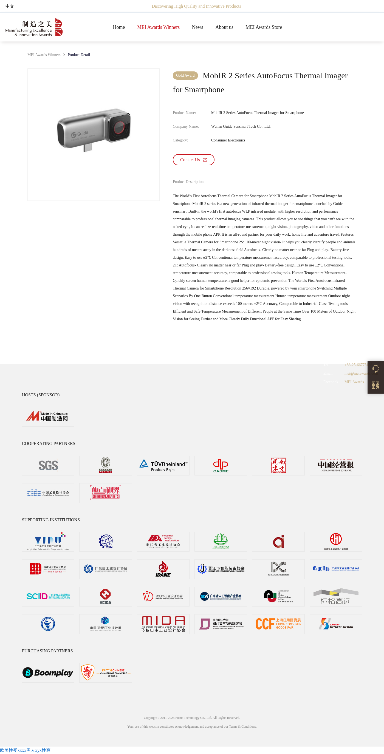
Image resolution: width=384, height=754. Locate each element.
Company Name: (186, 126)
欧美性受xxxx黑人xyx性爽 (25, 750)
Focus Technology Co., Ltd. (194, 718)
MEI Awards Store (263, 27)
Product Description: (189, 182)
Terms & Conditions (242, 726)
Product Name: (184, 113)
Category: (180, 140)
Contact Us (193, 159)
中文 (9, 6)
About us (224, 27)
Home (119, 27)
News (197, 27)
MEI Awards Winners (158, 27)
